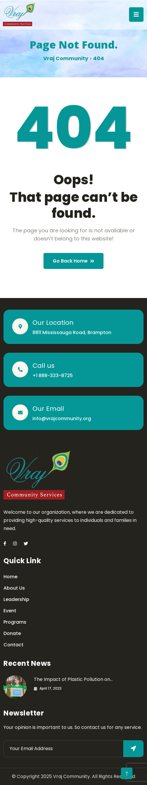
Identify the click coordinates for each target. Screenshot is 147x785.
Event (9, 610)
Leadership (16, 599)
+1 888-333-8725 (52, 375)
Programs (14, 622)
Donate (12, 633)
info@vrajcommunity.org (61, 418)
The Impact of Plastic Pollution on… (73, 679)
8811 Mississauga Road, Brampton (71, 332)
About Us (14, 588)
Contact (13, 644)
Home (10, 576)
